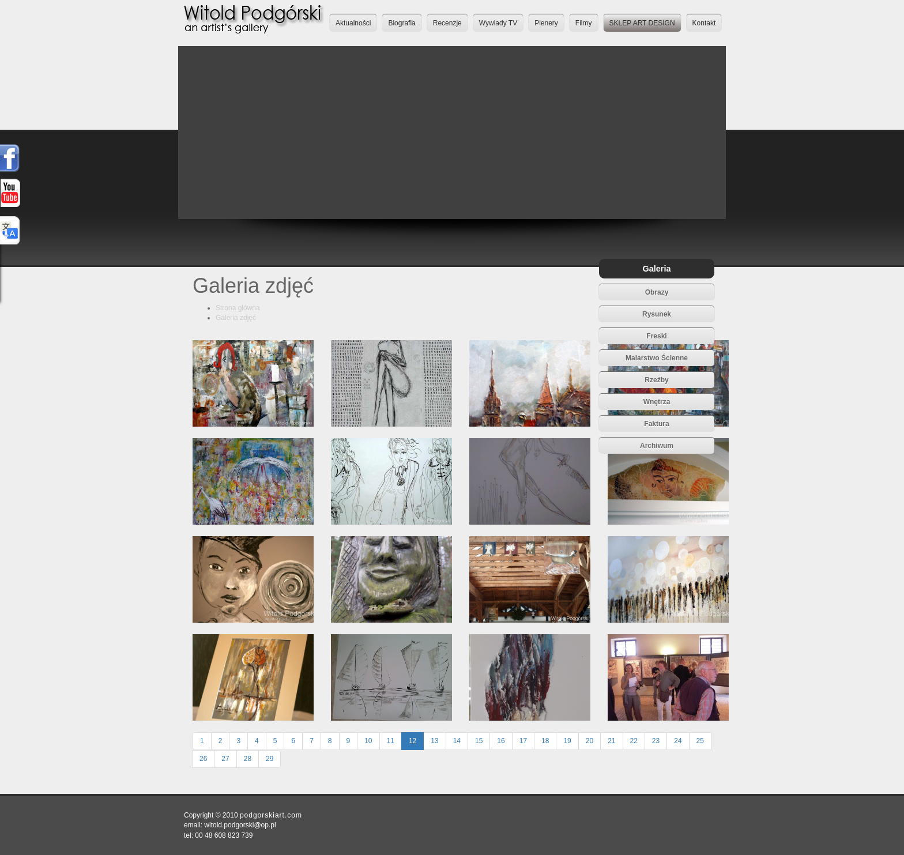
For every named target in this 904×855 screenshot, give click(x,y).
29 (269, 759)
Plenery (546, 23)
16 (500, 741)
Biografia (401, 23)
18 (545, 741)
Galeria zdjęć (236, 318)
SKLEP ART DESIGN (642, 23)
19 (567, 741)
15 (479, 741)
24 (677, 741)
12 (412, 741)
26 (203, 759)
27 (225, 759)
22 (634, 741)
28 (247, 759)
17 (523, 741)
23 (656, 741)
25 (700, 741)
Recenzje (447, 23)
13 (434, 741)
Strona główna (238, 308)
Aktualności (353, 23)
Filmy (583, 23)
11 (390, 741)
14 (457, 741)
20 (589, 741)
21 (611, 741)
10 (368, 741)
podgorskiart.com (271, 815)
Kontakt (704, 23)
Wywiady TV (498, 23)
